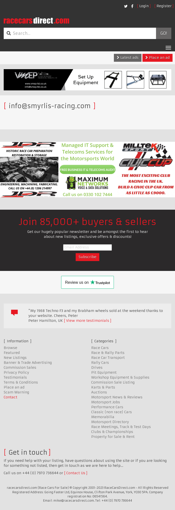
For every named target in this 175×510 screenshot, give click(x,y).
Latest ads (128, 57)
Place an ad (157, 57)
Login (144, 6)
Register (164, 6)
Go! (163, 33)
